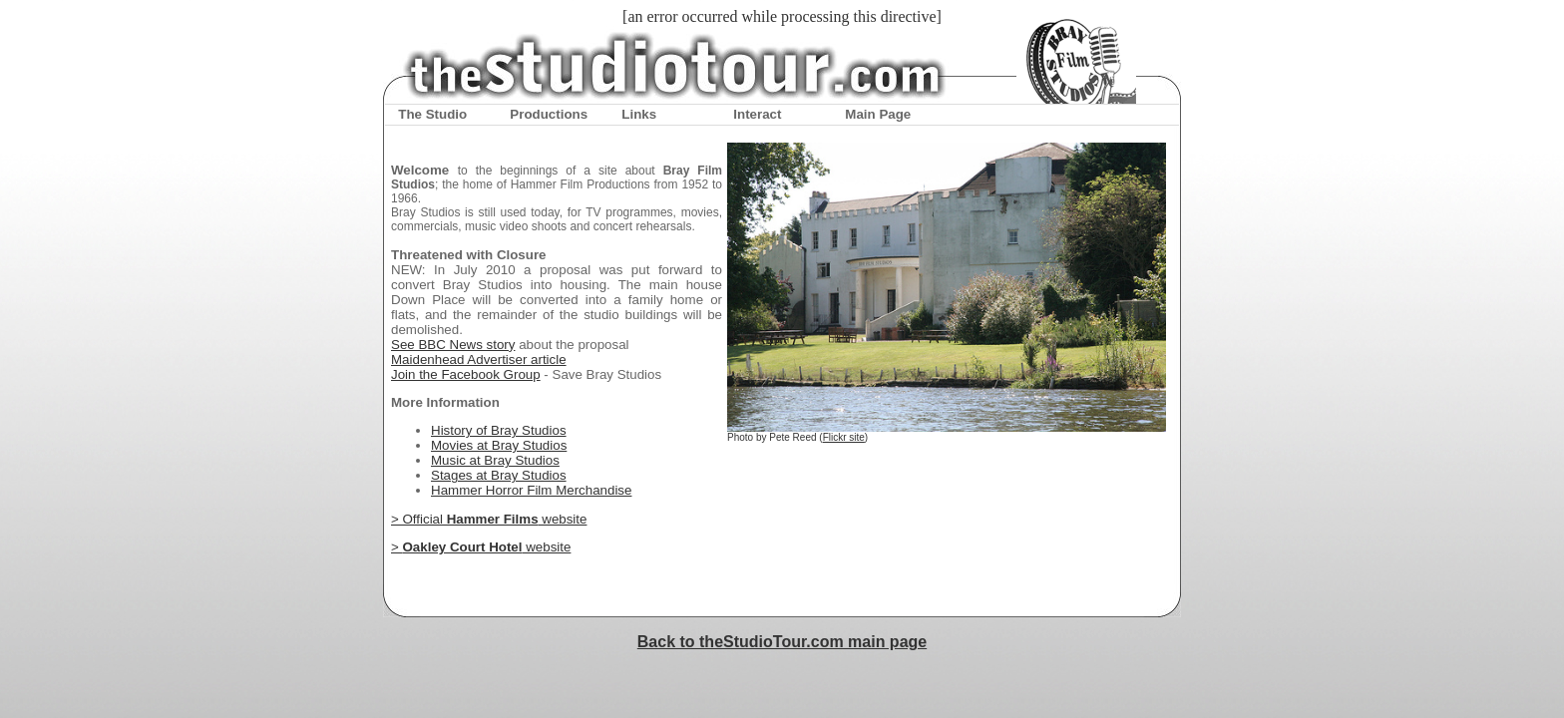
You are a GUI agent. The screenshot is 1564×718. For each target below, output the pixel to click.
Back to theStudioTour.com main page (782, 641)
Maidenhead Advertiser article (479, 359)
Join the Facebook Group (466, 374)
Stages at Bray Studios (499, 475)
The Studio (432, 114)
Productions (548, 114)
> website (481, 546)
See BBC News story (453, 344)
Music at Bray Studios (495, 460)
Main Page (878, 114)
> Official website (488, 519)
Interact (757, 114)
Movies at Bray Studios (499, 445)
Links (638, 114)
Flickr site (844, 437)
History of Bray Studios (499, 430)
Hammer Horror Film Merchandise (531, 490)
